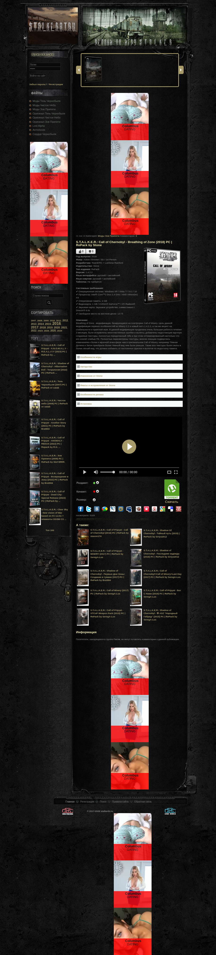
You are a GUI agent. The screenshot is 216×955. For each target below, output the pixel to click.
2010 (52, 320)
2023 (40, 330)
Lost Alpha (39, 125)
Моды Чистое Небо (44, 105)
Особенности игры (91, 357)
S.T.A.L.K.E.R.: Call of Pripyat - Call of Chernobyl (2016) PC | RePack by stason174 (109, 532)
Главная (70, 801)
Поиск (103, 801)
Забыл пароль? (38, 84)
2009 (45, 320)
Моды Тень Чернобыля (46, 101)
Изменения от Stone (91, 376)
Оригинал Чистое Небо (46, 117)
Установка (86, 403)
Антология (39, 129)
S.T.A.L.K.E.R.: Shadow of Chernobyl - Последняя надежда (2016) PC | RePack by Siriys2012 (161, 553)
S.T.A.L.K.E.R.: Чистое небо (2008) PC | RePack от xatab (54, 403)
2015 (48, 324)
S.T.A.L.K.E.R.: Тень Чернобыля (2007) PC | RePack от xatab (54, 384)
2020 (57, 327)
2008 (39, 320)
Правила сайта (120, 801)
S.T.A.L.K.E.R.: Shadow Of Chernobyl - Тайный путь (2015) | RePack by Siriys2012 (162, 533)
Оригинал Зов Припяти (46, 121)
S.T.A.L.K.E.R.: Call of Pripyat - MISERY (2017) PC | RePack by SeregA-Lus (106, 553)
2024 (46, 330)
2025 (53, 330)
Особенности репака (91, 394)
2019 (49, 327)
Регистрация (56, 84)
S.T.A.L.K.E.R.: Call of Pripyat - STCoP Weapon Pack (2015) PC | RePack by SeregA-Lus (107, 613)
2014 (41, 324)
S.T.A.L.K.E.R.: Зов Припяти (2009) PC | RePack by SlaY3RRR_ (53, 458)
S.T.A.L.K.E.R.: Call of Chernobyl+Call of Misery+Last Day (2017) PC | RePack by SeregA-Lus (163, 573)
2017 (34, 327)
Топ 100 (50, 530)
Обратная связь (143, 801)
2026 (59, 330)
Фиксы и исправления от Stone (97, 385)
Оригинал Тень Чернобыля (49, 113)
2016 (56, 323)
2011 (58, 320)
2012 (65, 320)
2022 (33, 330)
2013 (33, 324)
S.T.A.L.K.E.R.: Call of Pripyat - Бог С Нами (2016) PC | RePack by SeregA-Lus (162, 593)
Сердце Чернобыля (44, 134)
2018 (43, 327)
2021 (64, 327)
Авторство (86, 366)
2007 (33, 320)
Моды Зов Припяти (44, 109)
